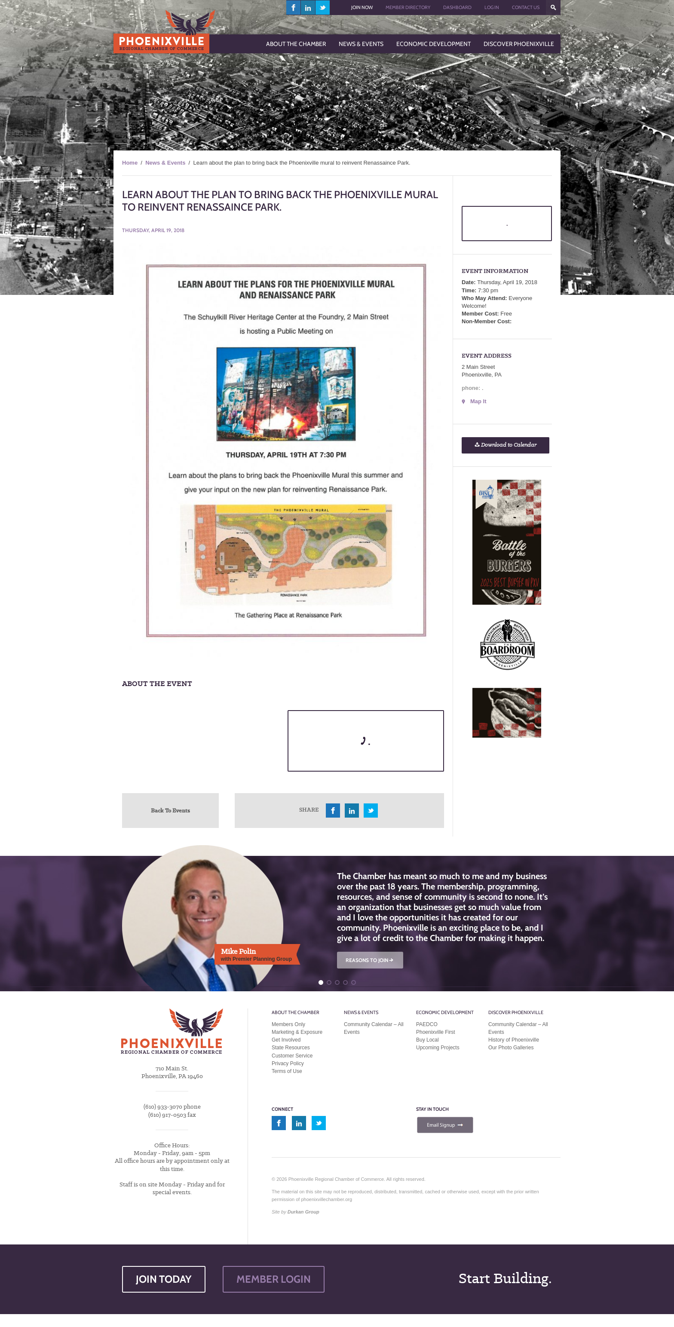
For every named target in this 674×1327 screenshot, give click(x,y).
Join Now (362, 7)
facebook (293, 7)
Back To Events (170, 810)
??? (553, 7)
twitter (323, 7)
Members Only (288, 1024)
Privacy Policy (288, 1063)
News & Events (165, 162)
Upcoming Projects (438, 1048)
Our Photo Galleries (510, 1048)
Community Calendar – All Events (374, 1028)
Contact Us (525, 7)
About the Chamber (295, 1012)
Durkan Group (303, 1211)
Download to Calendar (505, 445)
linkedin (308, 7)
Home (130, 162)
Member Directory (408, 7)
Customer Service (292, 1056)
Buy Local (427, 1040)
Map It (478, 401)
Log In (491, 7)
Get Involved (286, 1040)
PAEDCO (427, 1024)
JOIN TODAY (164, 1279)
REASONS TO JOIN (370, 960)
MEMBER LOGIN (273, 1279)
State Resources (291, 1048)
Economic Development (445, 1012)
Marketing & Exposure (297, 1032)
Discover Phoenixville (515, 1012)
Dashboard (457, 7)
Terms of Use (287, 1071)
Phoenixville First (435, 1032)
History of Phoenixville (513, 1040)
